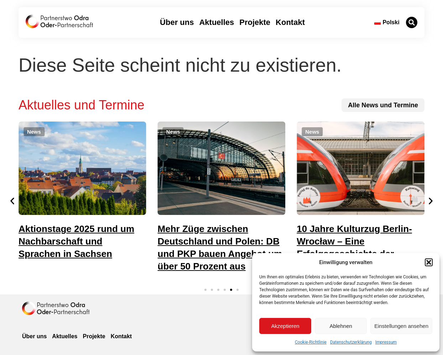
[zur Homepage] (55, 308)
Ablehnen (340, 326)
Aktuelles (216, 22)
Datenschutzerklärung (351, 342)
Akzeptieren (285, 326)
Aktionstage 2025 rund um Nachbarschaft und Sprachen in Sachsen (76, 241)
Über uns (177, 22)
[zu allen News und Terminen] (383, 105)
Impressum (386, 342)
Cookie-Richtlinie (311, 342)
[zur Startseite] (59, 21)
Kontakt (290, 22)
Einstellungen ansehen (401, 326)
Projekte (254, 22)
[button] (428, 262)
